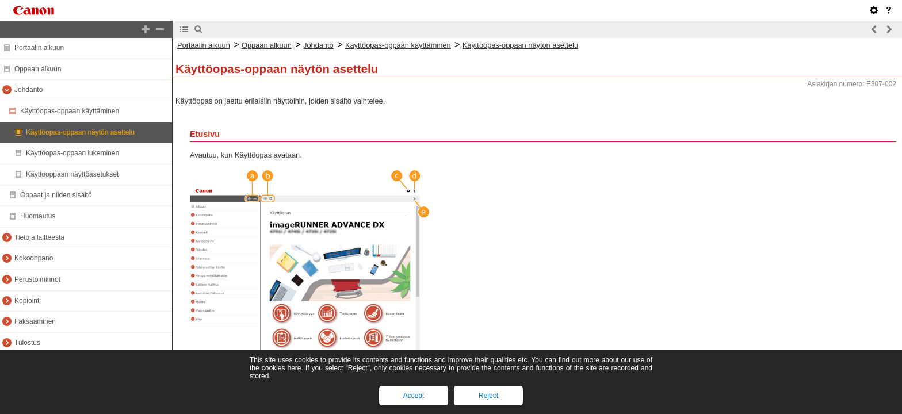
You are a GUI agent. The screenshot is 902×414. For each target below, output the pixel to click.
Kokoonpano (33, 258)
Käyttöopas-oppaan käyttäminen (69, 111)
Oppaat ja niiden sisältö (56, 195)
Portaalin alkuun (39, 48)
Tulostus (27, 343)
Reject (488, 396)
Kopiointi (27, 301)
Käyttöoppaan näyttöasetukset (72, 174)
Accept (414, 396)
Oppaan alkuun (37, 69)
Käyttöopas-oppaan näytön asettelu (80, 132)
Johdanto (28, 90)
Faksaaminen (35, 321)
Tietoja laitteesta (39, 237)
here (294, 368)
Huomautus (37, 216)
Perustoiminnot (37, 279)
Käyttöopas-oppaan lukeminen (72, 153)
